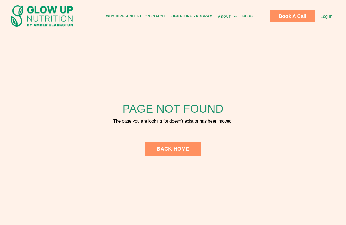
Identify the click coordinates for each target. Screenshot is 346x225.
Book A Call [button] (292, 16)
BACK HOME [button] (173, 149)
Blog (247, 16)
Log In (326, 16)
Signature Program (191, 16)
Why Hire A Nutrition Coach (135, 16)
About (227, 16)
